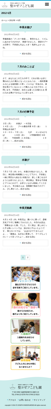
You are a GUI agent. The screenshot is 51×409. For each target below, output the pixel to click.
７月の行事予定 (25, 111)
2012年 (12, 20)
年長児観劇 (25, 208)
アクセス (12, 400)
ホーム (4, 20)
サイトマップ (39, 400)
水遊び (25, 159)
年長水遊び (25, 27)
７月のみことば (25, 66)
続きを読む (27, 53)
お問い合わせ (25, 400)
